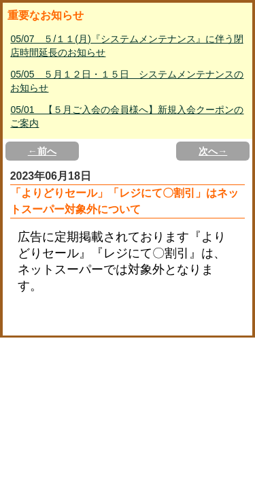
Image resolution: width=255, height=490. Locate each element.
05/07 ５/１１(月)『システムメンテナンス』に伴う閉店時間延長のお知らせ (126, 45)
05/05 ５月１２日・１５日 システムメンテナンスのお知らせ (126, 81)
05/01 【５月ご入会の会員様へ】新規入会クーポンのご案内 (126, 116)
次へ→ (213, 151)
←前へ (42, 151)
